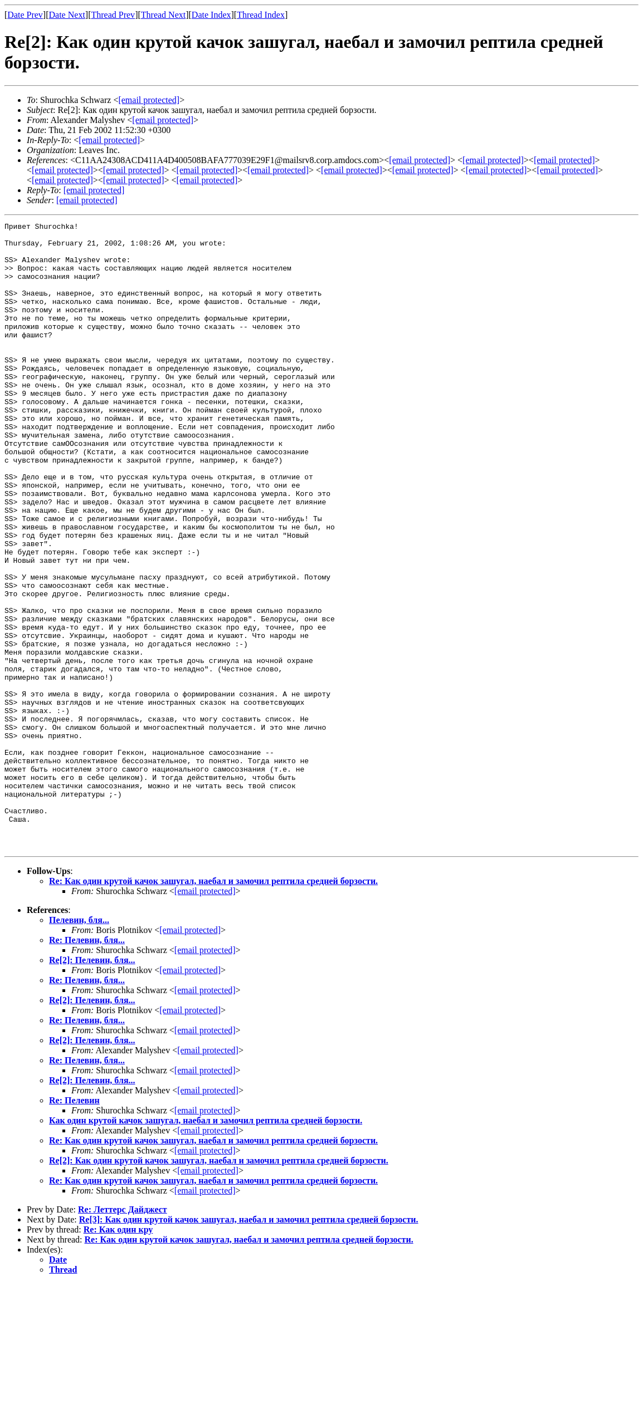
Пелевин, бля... (79, 1045)
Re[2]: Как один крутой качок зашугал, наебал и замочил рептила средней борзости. (218, 1285)
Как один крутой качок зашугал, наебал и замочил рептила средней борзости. (205, 1245)
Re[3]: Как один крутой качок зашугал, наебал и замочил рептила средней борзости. (248, 1344)
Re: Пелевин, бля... (87, 1065)
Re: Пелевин (74, 1225)
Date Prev (25, 14)
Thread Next (163, 14)
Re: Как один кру (118, 1354)
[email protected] (205, 1016)
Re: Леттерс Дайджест (122, 1334)
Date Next (67, 14)
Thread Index (261, 14)
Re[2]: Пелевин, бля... (92, 1085)
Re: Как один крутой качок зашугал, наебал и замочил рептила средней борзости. (213, 1006)
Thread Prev (113, 14)
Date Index (211, 14)
